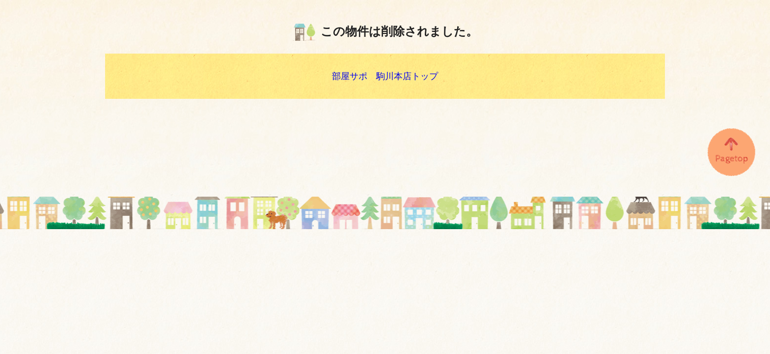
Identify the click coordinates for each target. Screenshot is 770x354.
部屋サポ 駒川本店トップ (385, 76)
